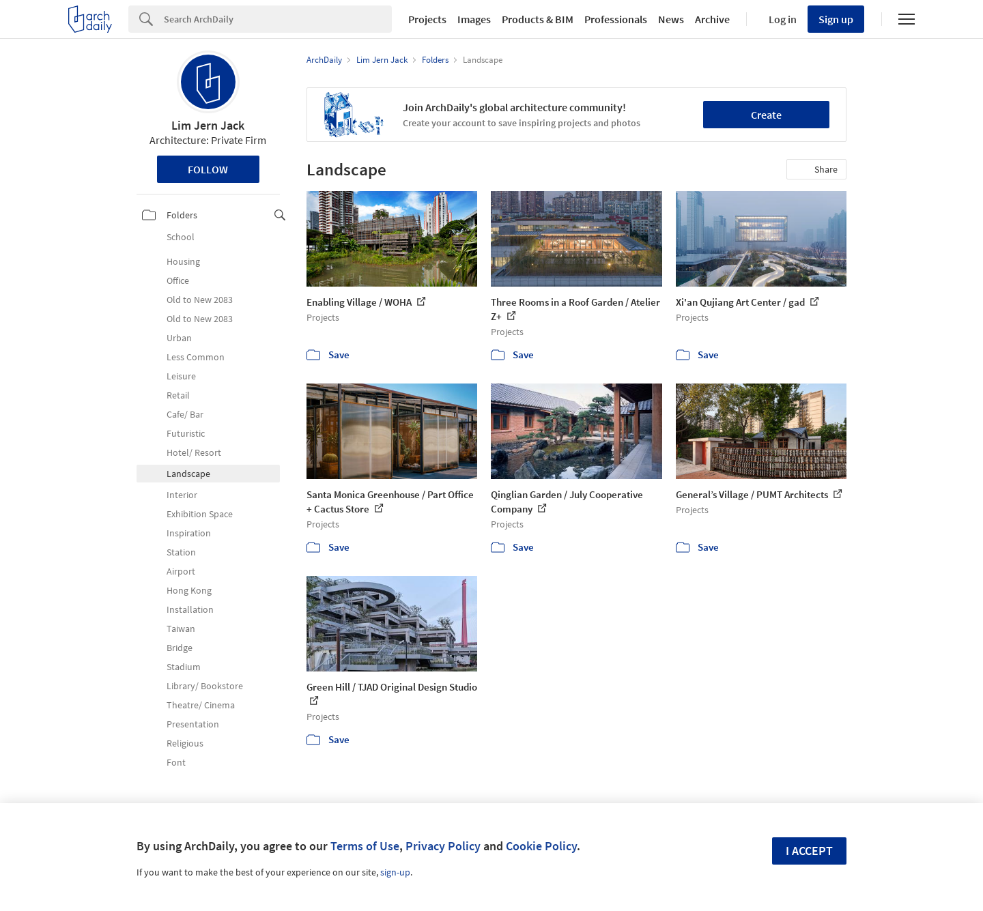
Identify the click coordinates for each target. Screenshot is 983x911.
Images (474, 19)
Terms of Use (364, 846)
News (671, 19)
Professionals (615, 19)
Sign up (835, 19)
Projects (427, 19)
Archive (712, 19)
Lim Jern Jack (207, 125)
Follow (208, 169)
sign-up (395, 872)
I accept (809, 850)
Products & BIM (537, 19)
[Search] (278, 19)
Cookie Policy (541, 846)
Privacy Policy (443, 846)
